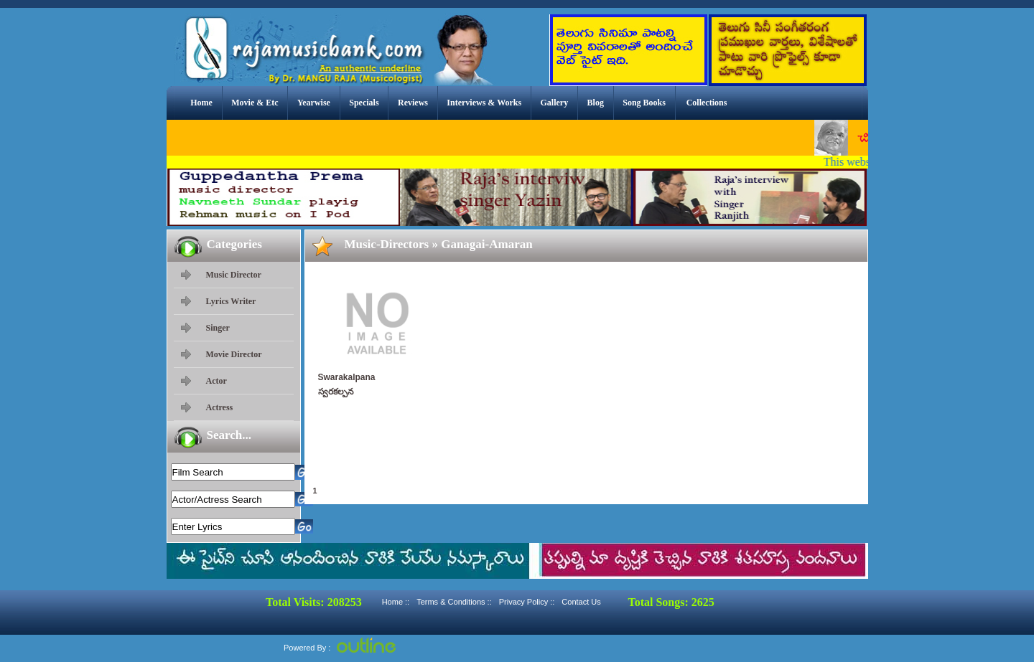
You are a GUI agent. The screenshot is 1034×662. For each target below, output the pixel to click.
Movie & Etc (254, 103)
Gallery (555, 103)
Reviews (413, 103)
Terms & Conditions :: (454, 601)
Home (201, 103)
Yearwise (313, 103)
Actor (216, 381)
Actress (219, 407)
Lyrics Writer (231, 301)
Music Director (233, 275)
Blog (595, 103)
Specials (363, 103)
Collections (706, 103)
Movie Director (234, 354)
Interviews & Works (484, 103)
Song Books (644, 103)
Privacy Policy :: (527, 601)
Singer (218, 328)
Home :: (396, 601)
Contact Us (581, 601)
